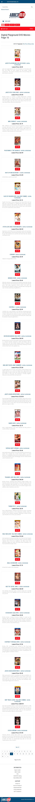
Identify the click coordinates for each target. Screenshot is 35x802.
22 (29, 754)
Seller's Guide (17, 772)
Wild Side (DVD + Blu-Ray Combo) (12, 534)
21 (26, 754)
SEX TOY (12, 24)
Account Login (4, 28)
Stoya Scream (12, 730)
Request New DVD (17, 787)
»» (7, 756)
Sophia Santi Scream (12, 448)
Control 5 (12, 307)
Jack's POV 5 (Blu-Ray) (12, 92)
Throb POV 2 (12, 506)
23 (32, 754)
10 (24, 751)
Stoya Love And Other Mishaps (12, 227)
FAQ (17, 774)
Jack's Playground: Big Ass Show (15, 63)
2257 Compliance (17, 791)
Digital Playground (25, 92)
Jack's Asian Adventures (12, 394)
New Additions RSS (17, 778)
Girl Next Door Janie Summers (12, 365)
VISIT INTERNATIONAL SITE (12, 1)
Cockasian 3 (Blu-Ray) (12, 613)
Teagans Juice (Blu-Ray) (12, 477)
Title (24, 44)
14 (5, 754)
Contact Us (17, 783)
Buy (17, 59)
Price (26, 44)
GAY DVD (7, 24)
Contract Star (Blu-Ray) (12, 642)
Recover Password (17, 785)
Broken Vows (12, 278)
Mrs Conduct (12, 121)
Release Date (31, 44)
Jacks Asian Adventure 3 (12, 671)
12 (30, 751)
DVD (3, 24)
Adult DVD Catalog (17, 776)
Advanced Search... (5, 9)
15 (8, 754)
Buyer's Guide (17, 770)
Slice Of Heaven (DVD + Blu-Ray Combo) (15, 196)
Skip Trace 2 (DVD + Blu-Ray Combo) (15, 700)
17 (14, 754)
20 (23, 754)
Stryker (12, 254)
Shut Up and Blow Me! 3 (12, 172)
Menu (32, 28)
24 (2, 756)
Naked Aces (12, 423)
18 (17, 754)
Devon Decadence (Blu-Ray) (12, 336)
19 (20, 754)
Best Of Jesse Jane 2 (12, 586)
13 (2, 754)
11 (27, 751)
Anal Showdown (12, 563)
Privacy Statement (17, 789)
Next (17, 747)
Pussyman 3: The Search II (12, 150)
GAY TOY (17, 24)
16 (11, 754)
